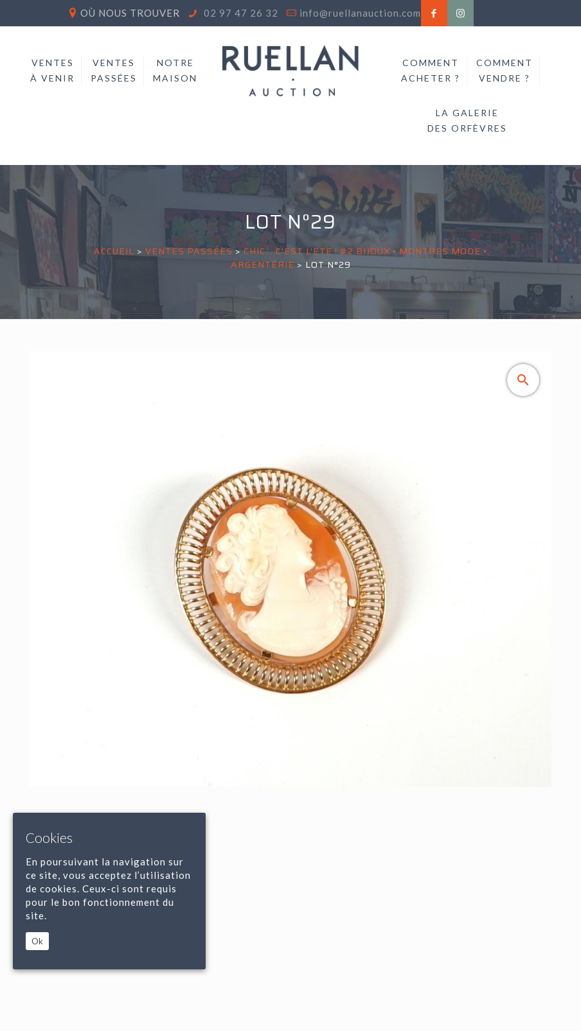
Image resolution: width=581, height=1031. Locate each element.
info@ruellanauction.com (360, 13)
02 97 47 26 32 (239, 13)
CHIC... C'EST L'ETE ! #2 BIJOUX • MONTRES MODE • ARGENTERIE (359, 258)
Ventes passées (189, 251)
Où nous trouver (130, 13)
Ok (37, 941)
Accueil (114, 251)
